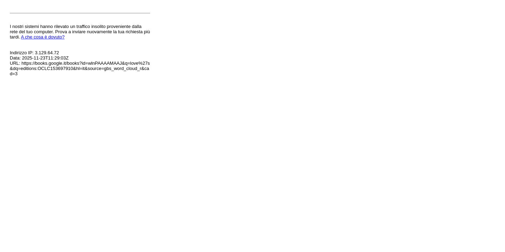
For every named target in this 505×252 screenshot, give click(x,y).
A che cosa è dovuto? (43, 37)
